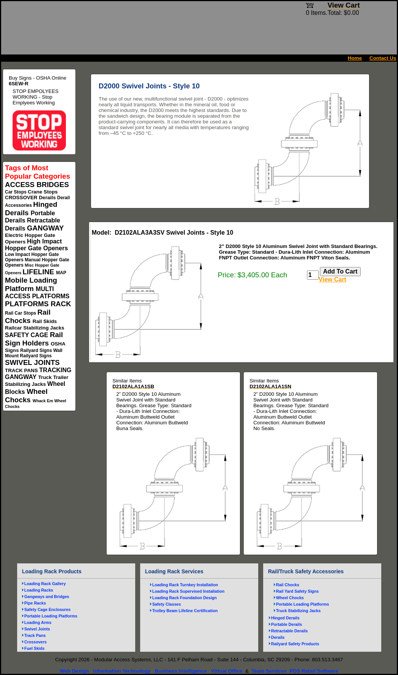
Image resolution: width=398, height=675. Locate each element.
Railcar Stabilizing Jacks (34, 328)
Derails (48, 197)
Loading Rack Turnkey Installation (185, 584)
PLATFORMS (28, 304)
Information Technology (121, 671)
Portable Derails (286, 624)
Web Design (74, 671)
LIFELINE (39, 272)
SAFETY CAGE (27, 335)
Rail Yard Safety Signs (297, 591)
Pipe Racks (35, 603)
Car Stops (16, 192)
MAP (61, 272)
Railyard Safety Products (295, 643)
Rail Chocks (28, 316)
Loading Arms (37, 622)
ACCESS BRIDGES (37, 185)
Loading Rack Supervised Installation (188, 591)
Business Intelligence (180, 671)
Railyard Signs (36, 350)
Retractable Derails (289, 631)
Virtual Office (227, 671)
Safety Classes (166, 604)
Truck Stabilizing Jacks (298, 610)
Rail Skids (45, 321)
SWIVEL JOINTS (32, 362)
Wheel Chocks (26, 395)
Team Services (268, 671)
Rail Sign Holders (34, 339)
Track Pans (35, 635)
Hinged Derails (285, 618)
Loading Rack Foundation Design (184, 597)
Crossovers (35, 642)
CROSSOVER (22, 197)
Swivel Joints (37, 629)
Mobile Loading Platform (31, 284)
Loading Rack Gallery (45, 583)
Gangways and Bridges (46, 596)
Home (355, 58)
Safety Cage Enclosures (47, 609)
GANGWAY (45, 228)
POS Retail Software (313, 671)
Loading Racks (38, 590)
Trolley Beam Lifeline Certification (185, 610)
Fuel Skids (34, 648)
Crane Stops (43, 192)
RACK (61, 304)
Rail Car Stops (21, 313)
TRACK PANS (22, 370)
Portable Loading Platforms (50, 616)
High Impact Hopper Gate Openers (36, 244)
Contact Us (382, 58)
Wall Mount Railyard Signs (33, 353)
